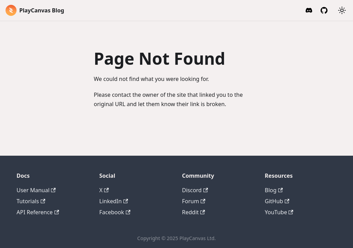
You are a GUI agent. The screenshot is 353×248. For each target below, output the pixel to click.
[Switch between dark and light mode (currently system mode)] (341, 10)
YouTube (279, 212)
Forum (193, 201)
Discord (195, 190)
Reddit (193, 212)
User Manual (36, 190)
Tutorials (31, 201)
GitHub (277, 201)
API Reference (38, 212)
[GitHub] (324, 10)
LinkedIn (113, 201)
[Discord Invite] (308, 10)
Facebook (114, 212)
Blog (274, 190)
